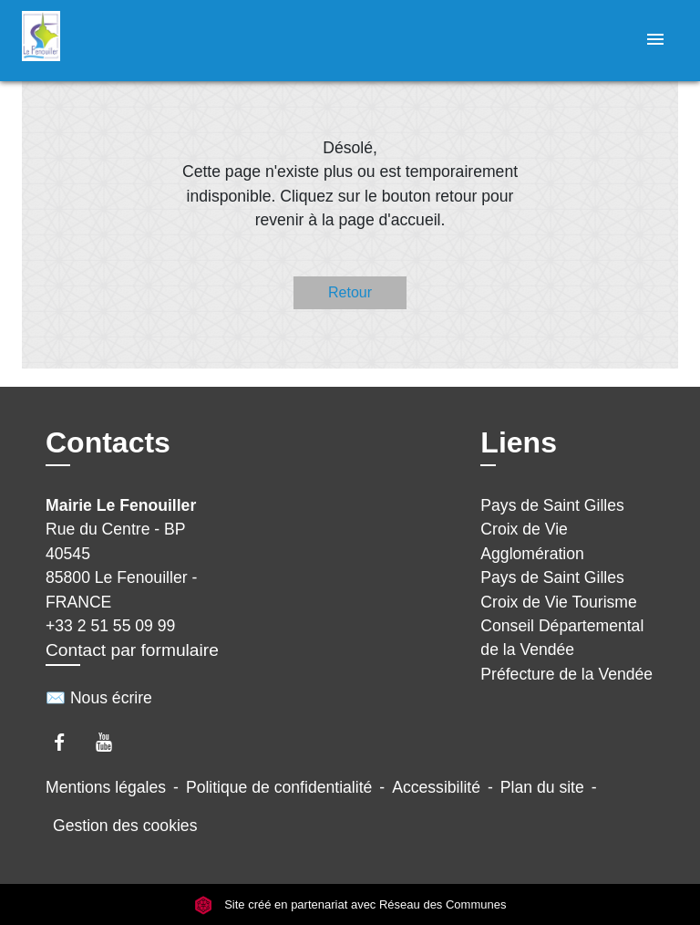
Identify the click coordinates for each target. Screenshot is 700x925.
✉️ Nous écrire (99, 698)
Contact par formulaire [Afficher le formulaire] (132, 650)
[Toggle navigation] (655, 40)
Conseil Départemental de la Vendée (561, 638)
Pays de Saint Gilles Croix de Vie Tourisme (558, 589)
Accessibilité (436, 787)
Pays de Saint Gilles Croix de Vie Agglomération (551, 529)
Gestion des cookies (125, 825)
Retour (350, 292)
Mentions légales (106, 787)
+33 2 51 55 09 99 (110, 626)
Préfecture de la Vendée (566, 674)
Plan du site (542, 787)
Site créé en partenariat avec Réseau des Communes (350, 904)
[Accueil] (90, 40)
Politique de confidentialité (279, 787)
